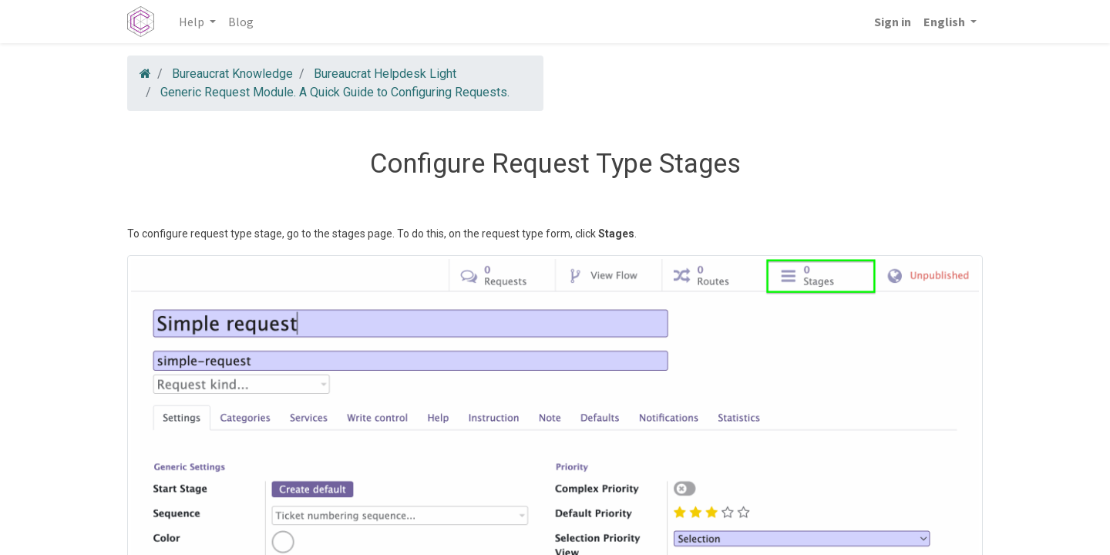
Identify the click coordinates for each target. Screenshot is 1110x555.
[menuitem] (241, 21)
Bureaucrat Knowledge (232, 73)
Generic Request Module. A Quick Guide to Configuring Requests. (335, 92)
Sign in (892, 21)
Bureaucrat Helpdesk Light (385, 73)
